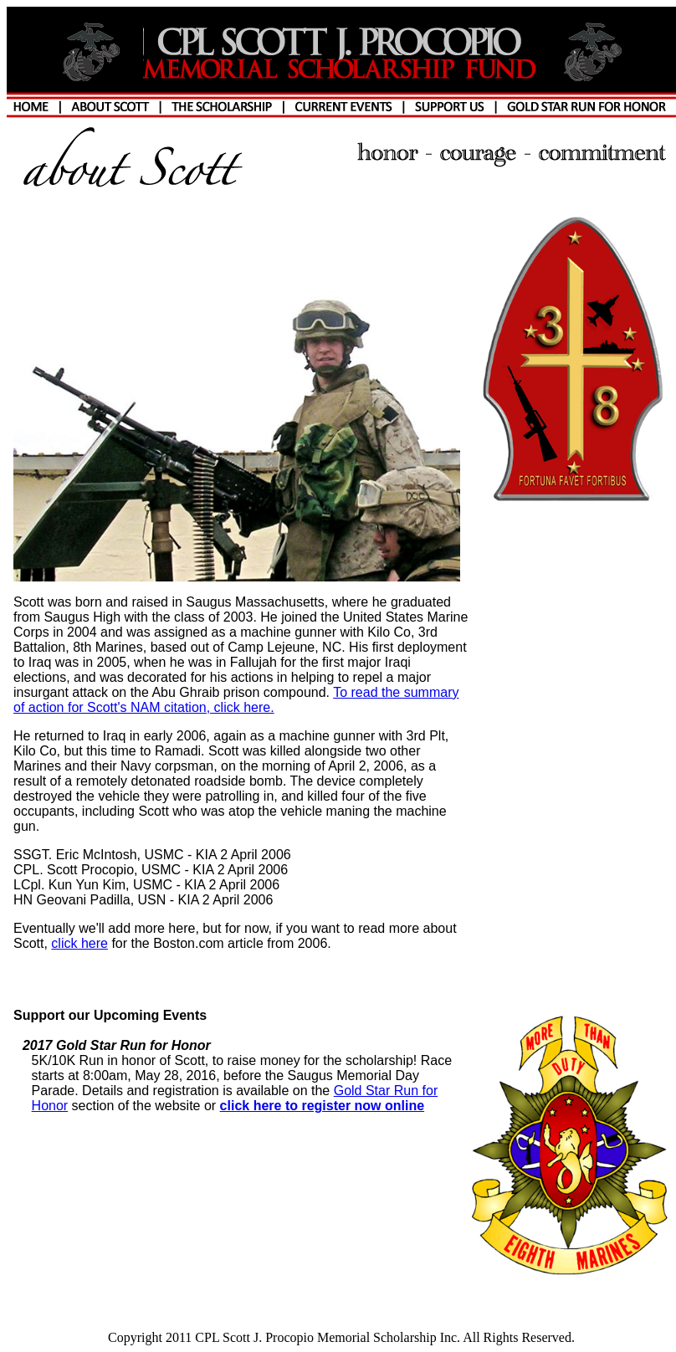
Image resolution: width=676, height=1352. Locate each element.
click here (79, 943)
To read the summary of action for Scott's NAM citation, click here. (235, 699)
